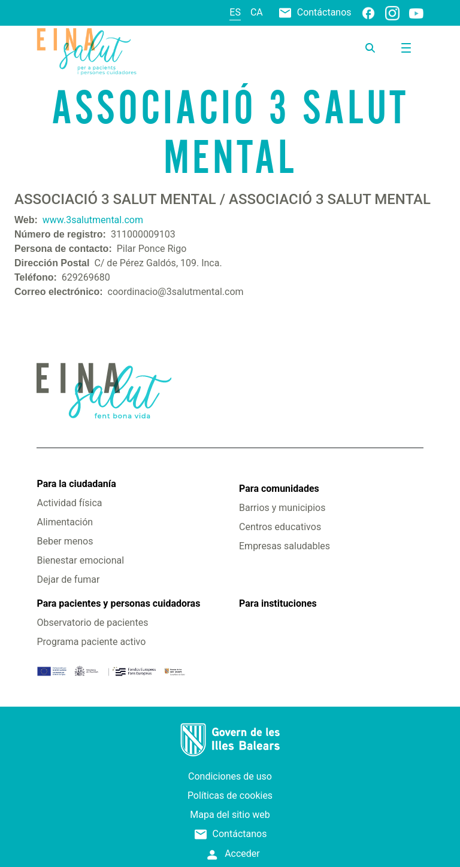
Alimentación (65, 522)
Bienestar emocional (80, 560)
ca (256, 12)
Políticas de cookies (230, 795)
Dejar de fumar (68, 579)
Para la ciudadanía (76, 483)
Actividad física (69, 503)
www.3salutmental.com (93, 220)
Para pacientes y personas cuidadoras (118, 603)
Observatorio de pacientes (92, 622)
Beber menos (65, 541)
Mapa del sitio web (230, 814)
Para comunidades (279, 488)
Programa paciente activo (91, 641)
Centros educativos (280, 527)
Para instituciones (278, 603)
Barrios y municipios (282, 507)
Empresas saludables (284, 546)
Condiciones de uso (230, 776)
